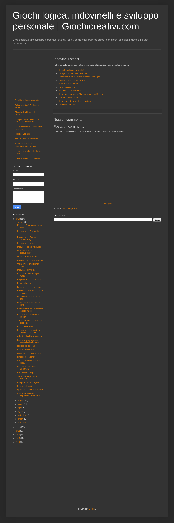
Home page (107, 204)
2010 (18, 219)
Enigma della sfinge (25, 372)
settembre (22, 415)
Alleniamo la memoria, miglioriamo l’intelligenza (28, 394)
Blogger (92, 509)
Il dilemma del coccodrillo (70, 90)
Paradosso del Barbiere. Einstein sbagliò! (27, 238)
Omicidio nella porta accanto (27, 100)
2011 (18, 427)
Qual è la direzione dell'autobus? (25, 252)
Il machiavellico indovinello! (71, 70)
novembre (22, 422)
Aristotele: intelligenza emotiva (30, 336)
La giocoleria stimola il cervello (30, 287)
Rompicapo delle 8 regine (28, 382)
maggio (21, 400)
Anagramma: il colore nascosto (30, 260)
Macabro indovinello (25, 326)
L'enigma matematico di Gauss (73, 73)
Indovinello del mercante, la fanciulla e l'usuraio (28, 331)
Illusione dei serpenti (26, 346)
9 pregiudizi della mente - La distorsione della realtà (27, 120)
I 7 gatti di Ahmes (67, 87)
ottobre (21, 419)
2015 (18, 438)
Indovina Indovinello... (26, 270)
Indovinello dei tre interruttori (29, 247)
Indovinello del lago (25, 243)
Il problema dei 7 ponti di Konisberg (75, 101)
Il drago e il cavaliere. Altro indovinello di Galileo (81, 94)
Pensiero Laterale (22, 134)
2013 (18, 434)
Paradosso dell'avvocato (70, 97)
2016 (18, 442)
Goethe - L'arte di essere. (28, 256)
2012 (18, 431)
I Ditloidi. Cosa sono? (26, 357)
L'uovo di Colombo (67, 104)
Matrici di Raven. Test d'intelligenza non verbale (25, 145)
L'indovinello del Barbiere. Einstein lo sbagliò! (79, 77)
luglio (20, 408)
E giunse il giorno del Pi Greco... (28, 158)
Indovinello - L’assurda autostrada (26, 368)
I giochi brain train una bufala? (30, 390)
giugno (21, 404)
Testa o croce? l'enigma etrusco (28, 139)
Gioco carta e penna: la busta (29, 353)
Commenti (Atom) (69, 208)
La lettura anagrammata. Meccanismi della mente (28, 341)
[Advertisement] (22, 73)
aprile (20, 222)
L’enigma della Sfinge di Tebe (72, 80)
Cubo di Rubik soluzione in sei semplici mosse (30, 310)
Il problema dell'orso (25, 350)
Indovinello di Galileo (68, 84)
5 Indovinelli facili (24, 386)
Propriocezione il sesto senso (29, 280)
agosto (21, 411)
